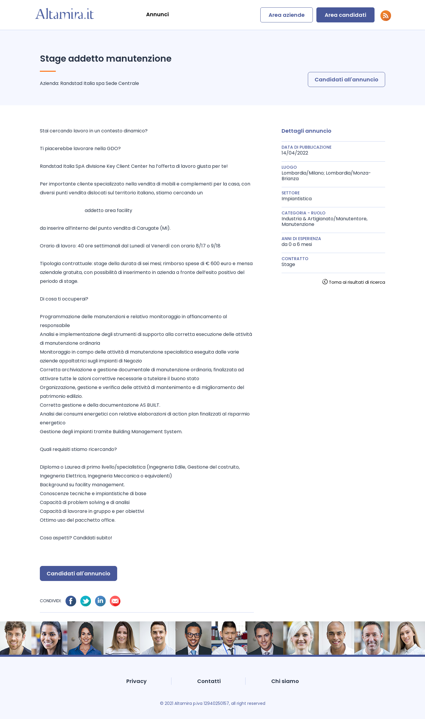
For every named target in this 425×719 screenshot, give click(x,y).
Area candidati (345, 15)
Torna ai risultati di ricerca (357, 282)
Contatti (209, 681)
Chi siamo (285, 681)
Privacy (136, 681)
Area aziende (287, 15)
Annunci (157, 14)
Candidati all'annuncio (346, 79)
